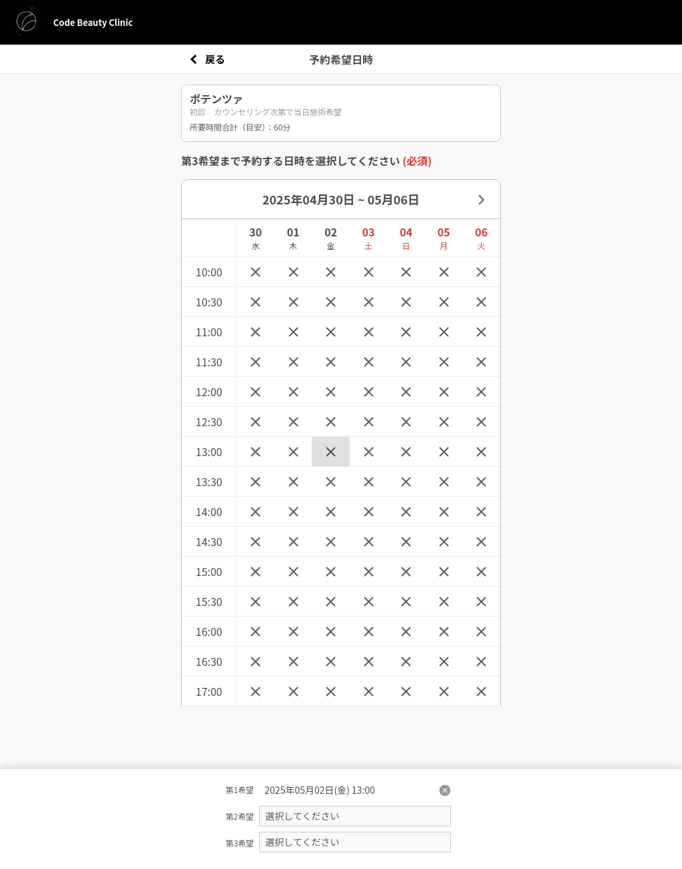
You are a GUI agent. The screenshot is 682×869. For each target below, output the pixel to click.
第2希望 (240, 816)
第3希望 (240, 842)
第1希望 (240, 789)
